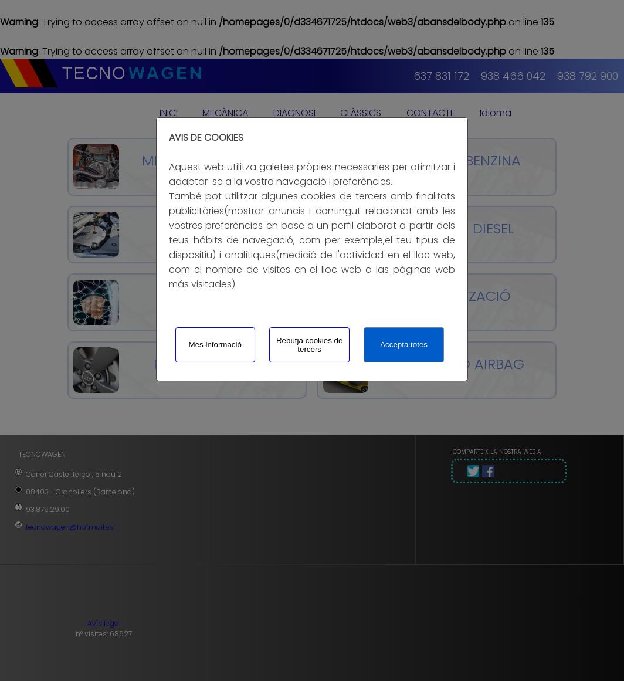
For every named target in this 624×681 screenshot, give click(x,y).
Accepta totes (404, 344)
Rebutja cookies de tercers (309, 345)
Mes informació (215, 344)
